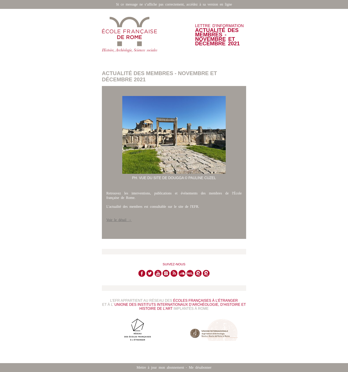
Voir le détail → (119, 220)
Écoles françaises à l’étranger (205, 300)
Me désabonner (200, 367)
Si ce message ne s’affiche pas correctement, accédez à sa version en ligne (174, 4)
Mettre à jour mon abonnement (160, 367)
